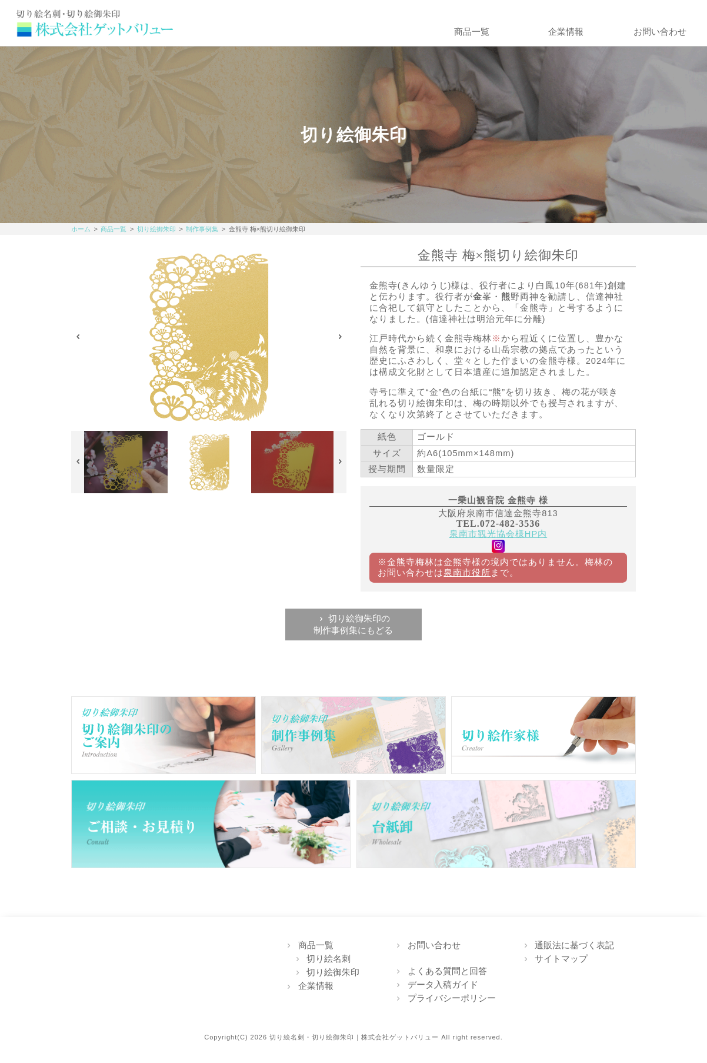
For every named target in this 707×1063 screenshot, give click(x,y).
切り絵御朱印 (156, 228)
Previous (78, 337)
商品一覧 (471, 31)
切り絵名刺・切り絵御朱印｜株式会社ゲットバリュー (354, 1037)
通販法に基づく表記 (574, 945)
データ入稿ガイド (443, 984)
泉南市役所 (467, 572)
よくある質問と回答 (447, 971)
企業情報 (565, 31)
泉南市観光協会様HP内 (498, 534)
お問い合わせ (659, 31)
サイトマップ (561, 959)
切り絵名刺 (328, 959)
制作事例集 (202, 228)
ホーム (81, 228)
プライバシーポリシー (452, 998)
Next (340, 337)
